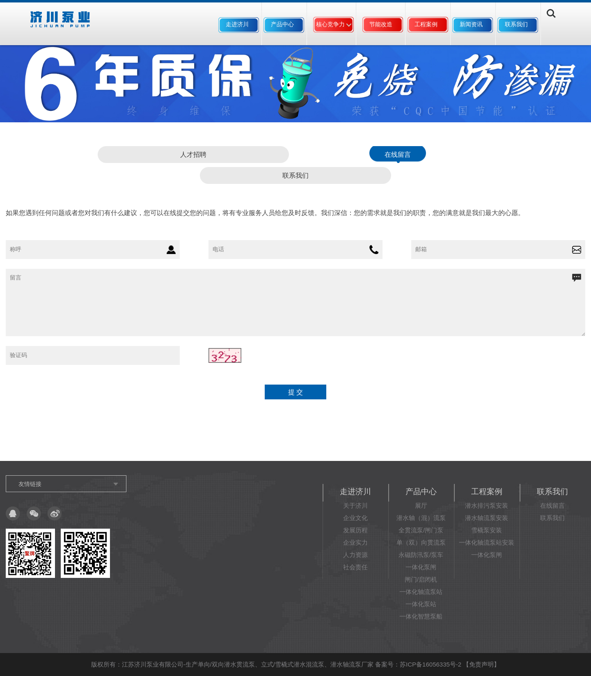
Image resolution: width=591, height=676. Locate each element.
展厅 (421, 505)
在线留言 (398, 154)
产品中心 (282, 24)
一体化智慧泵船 (420, 616)
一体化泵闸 (420, 567)
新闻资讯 (471, 24)
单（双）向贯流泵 (421, 542)
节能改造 (380, 24)
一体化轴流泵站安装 (486, 542)
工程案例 (426, 24)
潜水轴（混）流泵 (421, 517)
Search (557, 25)
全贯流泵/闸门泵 (421, 530)
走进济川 (237, 24)
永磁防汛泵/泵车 (421, 554)
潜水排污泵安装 (486, 505)
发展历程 (355, 530)
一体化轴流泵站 (420, 591)
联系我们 (516, 24)
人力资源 (355, 554)
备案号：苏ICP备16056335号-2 (418, 664)
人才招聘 (193, 154)
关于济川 (355, 505)
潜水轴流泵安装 (486, 517)
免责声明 (481, 664)
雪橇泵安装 (486, 530)
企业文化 (355, 517)
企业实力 (355, 542)
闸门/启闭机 (421, 579)
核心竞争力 (330, 24)
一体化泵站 (420, 603)
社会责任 (355, 567)
